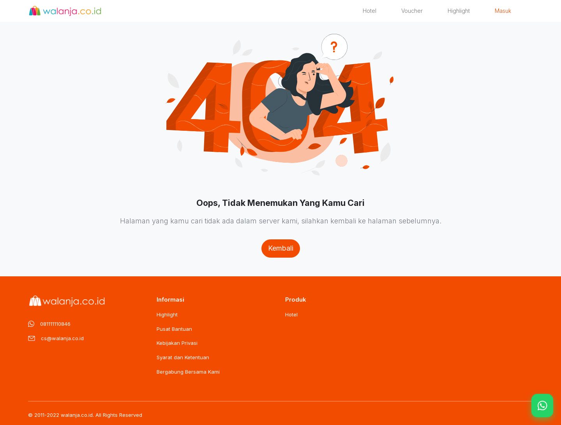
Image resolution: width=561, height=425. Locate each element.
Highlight (459, 10)
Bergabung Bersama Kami (188, 372)
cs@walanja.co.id (62, 338)
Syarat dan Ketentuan (183, 357)
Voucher (412, 10)
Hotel (369, 10)
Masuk (503, 10)
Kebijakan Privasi (177, 343)
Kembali (280, 248)
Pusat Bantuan (174, 329)
